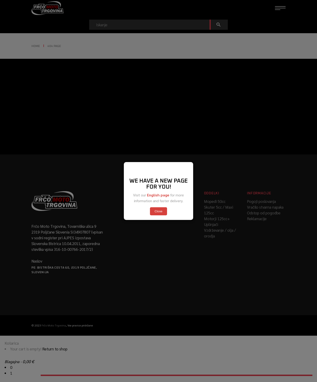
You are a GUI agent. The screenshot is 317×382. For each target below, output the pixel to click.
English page (158, 194)
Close (158, 211)
